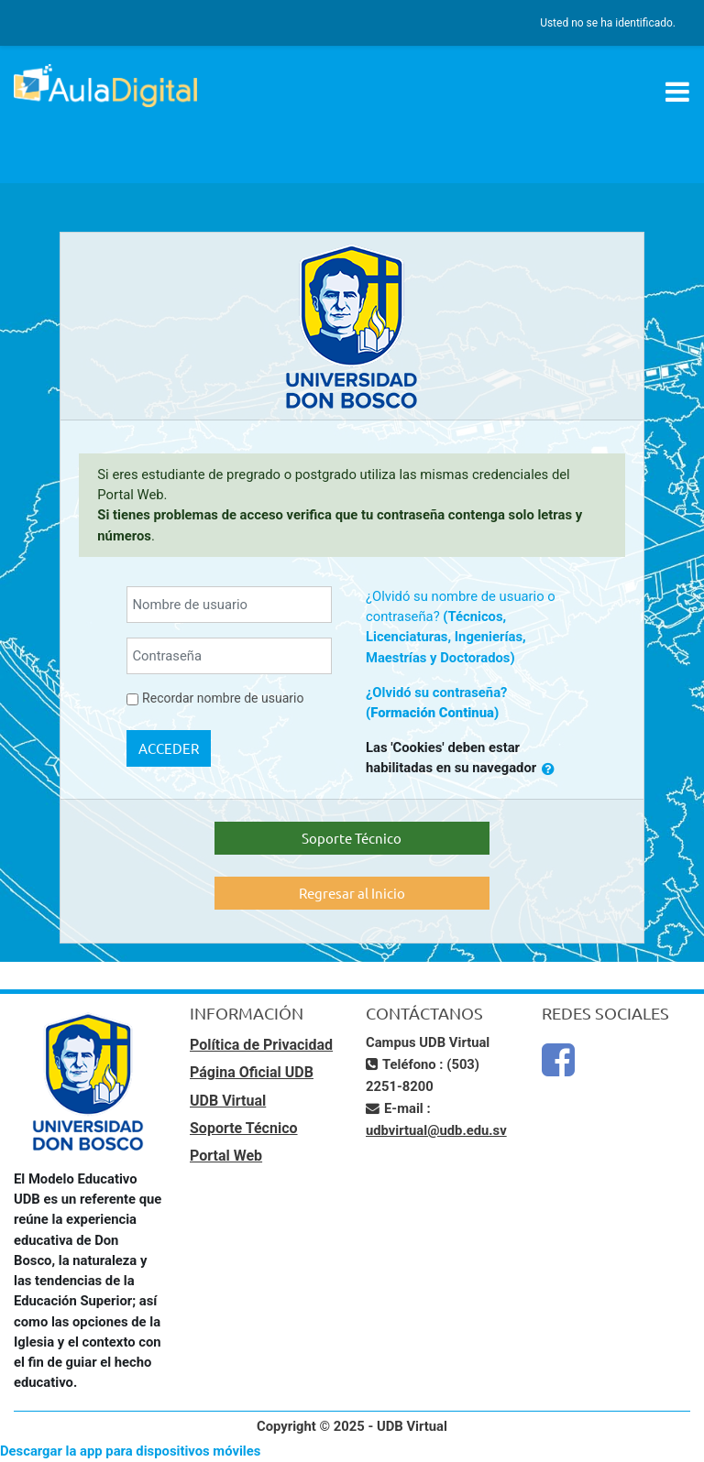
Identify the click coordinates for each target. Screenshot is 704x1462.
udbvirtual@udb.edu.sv (436, 1130)
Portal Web (226, 1155)
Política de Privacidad (261, 1044)
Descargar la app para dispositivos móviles (130, 1451)
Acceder (168, 748)
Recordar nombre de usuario (222, 698)
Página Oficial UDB (252, 1072)
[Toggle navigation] (677, 91)
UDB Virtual (228, 1100)
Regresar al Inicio (352, 892)
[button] (548, 769)
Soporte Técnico (352, 837)
